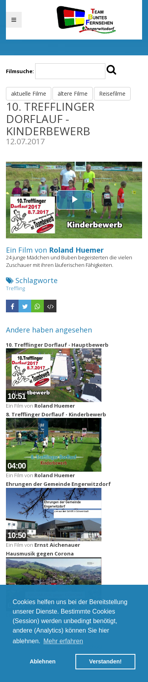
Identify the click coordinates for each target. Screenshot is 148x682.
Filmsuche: (20, 71)
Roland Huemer (76, 250)
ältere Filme (73, 93)
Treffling (15, 288)
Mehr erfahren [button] (63, 641)
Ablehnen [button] (43, 661)
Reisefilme (112, 93)
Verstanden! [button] (105, 661)
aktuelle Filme (28, 93)
